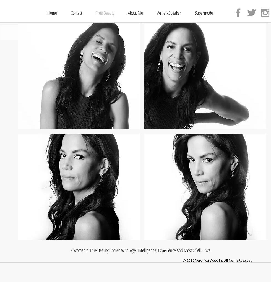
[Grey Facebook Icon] (238, 13)
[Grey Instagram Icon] (265, 13)
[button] (79, 76)
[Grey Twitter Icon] (251, 13)
